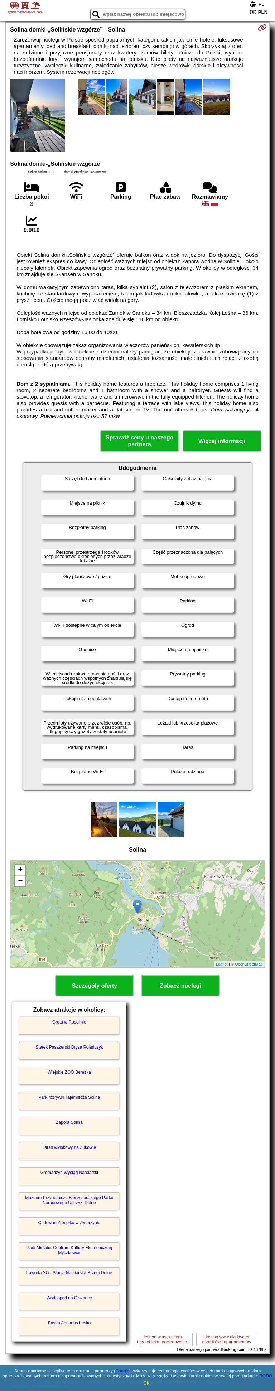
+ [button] (20, 870)
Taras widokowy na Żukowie (69, 1147)
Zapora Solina (69, 1122)
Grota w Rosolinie (69, 1022)
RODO (265, 1375)
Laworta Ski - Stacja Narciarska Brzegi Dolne (69, 1272)
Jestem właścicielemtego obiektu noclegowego (162, 1339)
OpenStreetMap (249, 964)
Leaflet (222, 964)
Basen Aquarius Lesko (69, 1322)
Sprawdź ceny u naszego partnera (139, 440)
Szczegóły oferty (94, 986)
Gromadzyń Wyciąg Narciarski (69, 1172)
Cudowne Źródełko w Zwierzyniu (69, 1222)
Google (122, 1370)
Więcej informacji (221, 441)
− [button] (20, 881)
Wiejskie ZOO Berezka (69, 1072)
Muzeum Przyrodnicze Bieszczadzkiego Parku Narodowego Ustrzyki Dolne (69, 1200)
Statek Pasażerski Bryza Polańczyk (69, 1047)
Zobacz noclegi (180, 986)
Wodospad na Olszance (69, 1297)
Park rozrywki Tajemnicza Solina (69, 1097)
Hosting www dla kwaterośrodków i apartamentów (226, 1339)
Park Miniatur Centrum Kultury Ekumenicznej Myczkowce (69, 1250)
